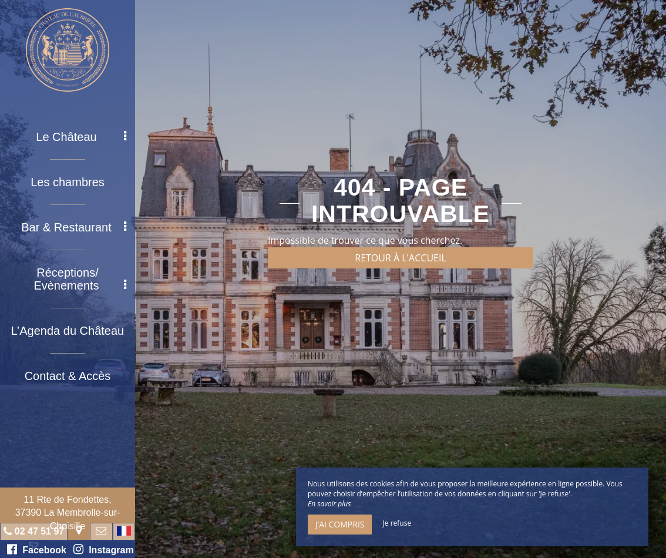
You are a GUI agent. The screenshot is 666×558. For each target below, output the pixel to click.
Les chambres (68, 182)
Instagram (103, 549)
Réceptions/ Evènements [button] (79, 279)
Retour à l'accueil (400, 257)
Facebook (36, 549)
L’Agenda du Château (67, 330)
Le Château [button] (81, 136)
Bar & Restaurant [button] (73, 227)
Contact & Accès (68, 375)
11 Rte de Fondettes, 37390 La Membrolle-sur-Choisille (67, 513)
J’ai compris (339, 524)
